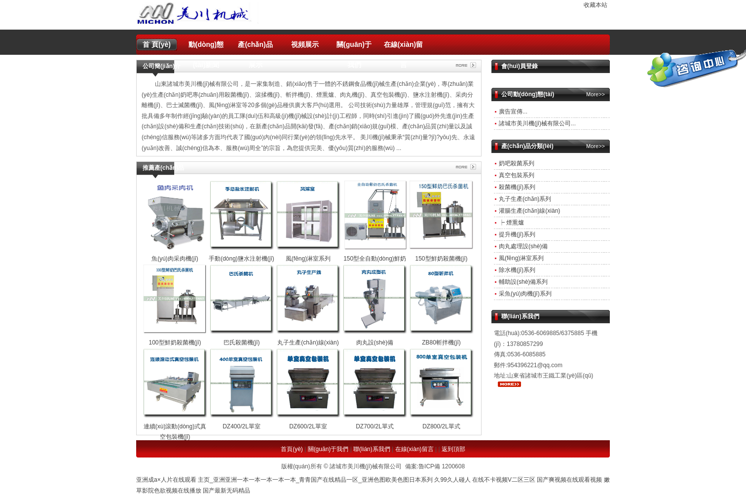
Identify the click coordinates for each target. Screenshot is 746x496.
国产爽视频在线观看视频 (569, 479)
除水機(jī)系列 (517, 270)
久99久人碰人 (452, 479)
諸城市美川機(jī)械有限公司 (535, 123)
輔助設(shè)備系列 (523, 281)
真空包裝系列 (516, 175)
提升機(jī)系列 (517, 234)
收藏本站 (595, 4)
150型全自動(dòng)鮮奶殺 (375, 258)
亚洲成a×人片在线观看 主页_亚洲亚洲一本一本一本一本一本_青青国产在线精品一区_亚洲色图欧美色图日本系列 (284, 479)
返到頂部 (453, 449)
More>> (595, 94)
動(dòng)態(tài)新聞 (206, 47)
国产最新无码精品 (226, 490)
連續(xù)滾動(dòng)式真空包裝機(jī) (175, 426)
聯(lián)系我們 (371, 449)
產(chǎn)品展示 (255, 47)
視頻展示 (305, 44)
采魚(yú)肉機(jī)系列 (525, 293)
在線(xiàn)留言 (403, 47)
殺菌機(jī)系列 (517, 187)
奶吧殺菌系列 (516, 163)
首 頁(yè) (157, 44)
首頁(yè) (292, 449)
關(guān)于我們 (354, 47)
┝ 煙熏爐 (511, 222)
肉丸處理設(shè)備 (523, 246)
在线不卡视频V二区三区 (503, 479)
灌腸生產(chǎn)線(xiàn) (529, 210)
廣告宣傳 (510, 111)
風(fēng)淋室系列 (521, 258)
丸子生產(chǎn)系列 (525, 198)
